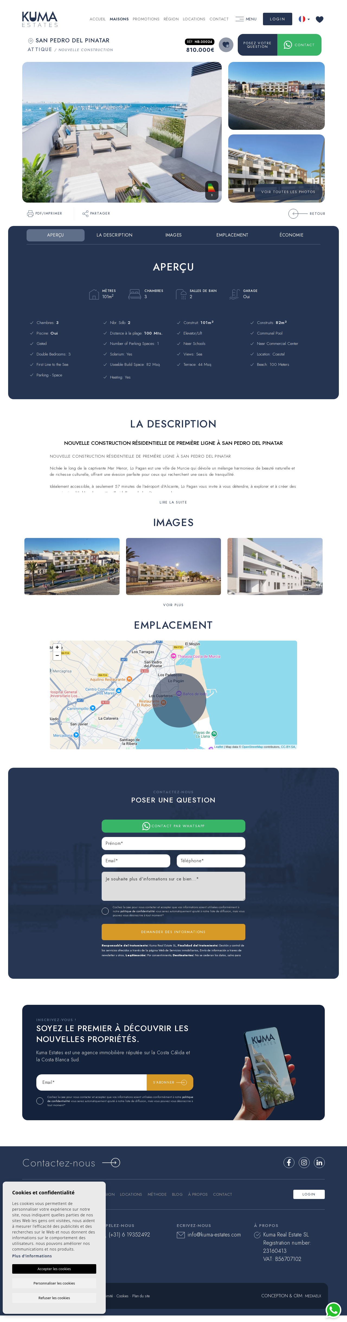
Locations (194, 19)
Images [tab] (173, 235)
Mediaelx (313, 1302)
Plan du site (141, 1302)
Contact (219, 19)
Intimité (107, 1302)
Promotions (146, 19)
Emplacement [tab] (232, 235)
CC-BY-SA (288, 746)
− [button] (57, 656)
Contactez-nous (84, 1167)
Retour (307, 214)
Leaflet (218, 746)
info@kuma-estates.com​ (209, 1241)
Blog (179, 1201)
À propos (200, 1201)
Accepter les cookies (54, 1268)
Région (171, 19)
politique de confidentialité (138, 913)
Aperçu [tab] (55, 235)
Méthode (158, 1201)
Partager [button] (96, 213)
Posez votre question (257, 44)
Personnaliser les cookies (54, 1282)
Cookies (122, 1302)
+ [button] (57, 648)
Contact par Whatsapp (173, 826)
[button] (173, 605)
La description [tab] (114, 235)
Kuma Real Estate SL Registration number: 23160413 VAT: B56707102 (282, 1253)
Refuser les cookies (54, 1297)
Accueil (98, 19)
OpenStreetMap (252, 746)
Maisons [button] (119, 19)
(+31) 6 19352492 (124, 1241)
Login (277, 19)
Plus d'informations (32, 1255)
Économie (291, 235)
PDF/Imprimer (44, 213)
